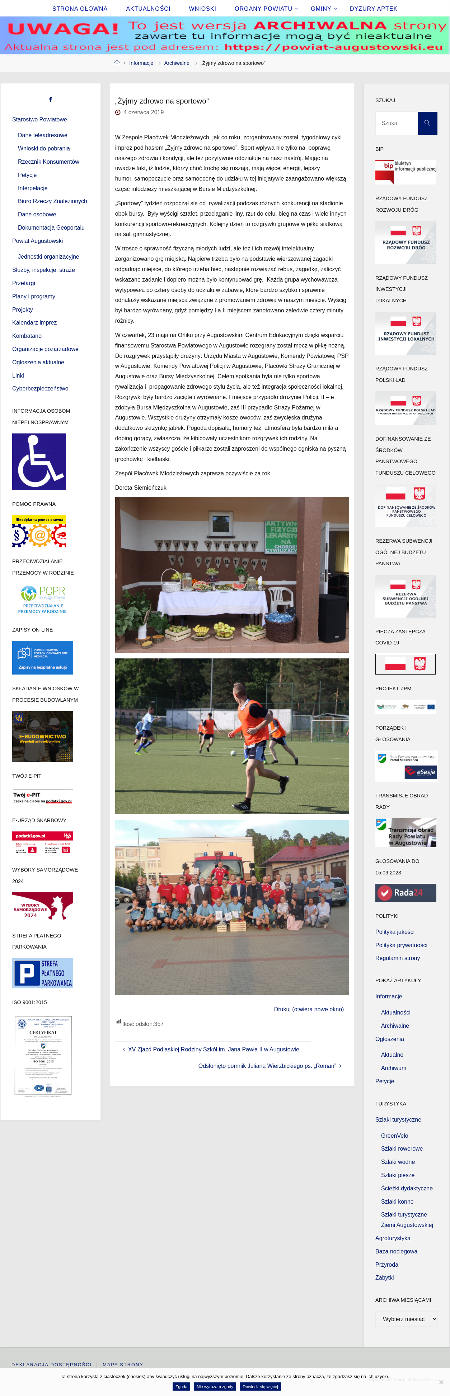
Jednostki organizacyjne (48, 257)
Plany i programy (33, 296)
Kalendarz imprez (34, 323)
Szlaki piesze (397, 1175)
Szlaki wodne (398, 1162)
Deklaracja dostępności (51, 1364)
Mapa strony (123, 1364)
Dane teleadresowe (42, 135)
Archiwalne (176, 63)
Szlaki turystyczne (398, 1120)
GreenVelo (394, 1136)
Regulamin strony (397, 958)
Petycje (27, 175)
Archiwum (393, 1068)
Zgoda (181, 1386)
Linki (18, 376)
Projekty (22, 310)
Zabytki (384, 1278)
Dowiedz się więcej (260, 1386)
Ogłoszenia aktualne (38, 362)
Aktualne (392, 1055)
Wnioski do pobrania (44, 148)
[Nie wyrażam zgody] (441, 1382)
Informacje (141, 63)
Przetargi (23, 283)
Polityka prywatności (401, 945)
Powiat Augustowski (37, 241)
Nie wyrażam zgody (215, 1386)
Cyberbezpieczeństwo (40, 388)
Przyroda (386, 1265)
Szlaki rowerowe (402, 1149)
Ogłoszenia (389, 1039)
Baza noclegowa (396, 1251)
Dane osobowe (37, 214)
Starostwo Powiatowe (39, 119)
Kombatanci (27, 336)
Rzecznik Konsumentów (48, 162)
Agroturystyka (393, 1238)
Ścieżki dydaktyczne (407, 1188)
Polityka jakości (394, 932)
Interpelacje (33, 188)
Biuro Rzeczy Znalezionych (52, 201)
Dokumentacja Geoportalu (51, 228)
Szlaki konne (397, 1202)
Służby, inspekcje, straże (43, 270)
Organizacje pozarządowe (45, 349)
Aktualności (396, 1012)
